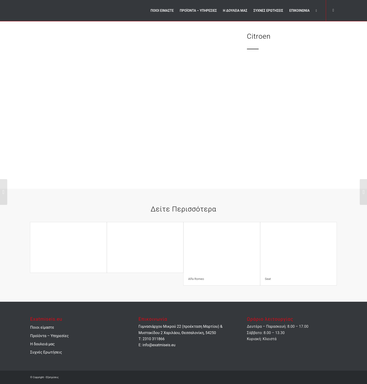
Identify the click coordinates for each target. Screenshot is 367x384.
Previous (41, 105)
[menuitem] (162, 10)
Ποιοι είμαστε (42, 327)
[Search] (316, 10)
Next (218, 105)
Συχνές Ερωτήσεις (46, 352)
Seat (268, 279)
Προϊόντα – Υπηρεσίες (49, 336)
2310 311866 (154, 339)
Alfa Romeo (196, 279)
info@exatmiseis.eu (159, 345)
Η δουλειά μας (42, 344)
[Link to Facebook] (333, 10)
